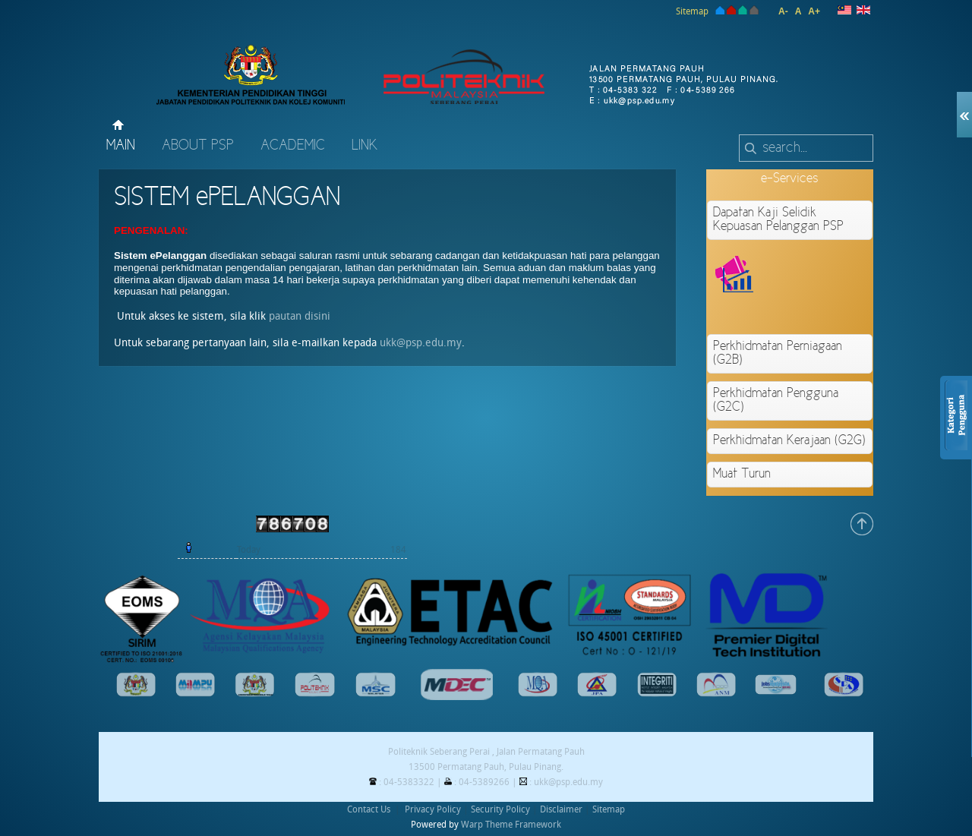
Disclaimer (561, 809)
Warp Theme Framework (511, 824)
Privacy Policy (433, 809)
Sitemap (692, 11)
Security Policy (500, 809)
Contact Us (368, 809)
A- (783, 11)
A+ (814, 11)
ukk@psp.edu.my (421, 342)
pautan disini (299, 316)
